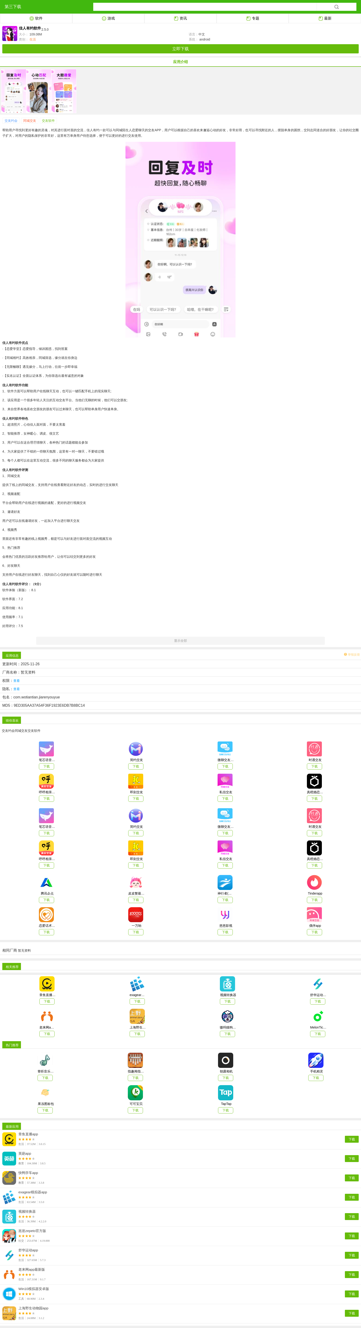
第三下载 (13, 6)
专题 (252, 18)
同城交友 (29, 120)
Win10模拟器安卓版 (33, 1289)
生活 (32, 39)
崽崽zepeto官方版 (32, 1231)
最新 (325, 18)
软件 (36, 18)
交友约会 (11, 120)
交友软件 (48, 120)
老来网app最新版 (31, 1269)
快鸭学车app (28, 1173)
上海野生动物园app (33, 1308)
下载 (352, 1139)
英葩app (24, 1153)
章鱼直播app (28, 1134)
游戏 (108, 18)
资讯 (180, 18)
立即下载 (180, 48)
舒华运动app (28, 1250)
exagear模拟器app (32, 1192)
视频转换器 (27, 1211)
